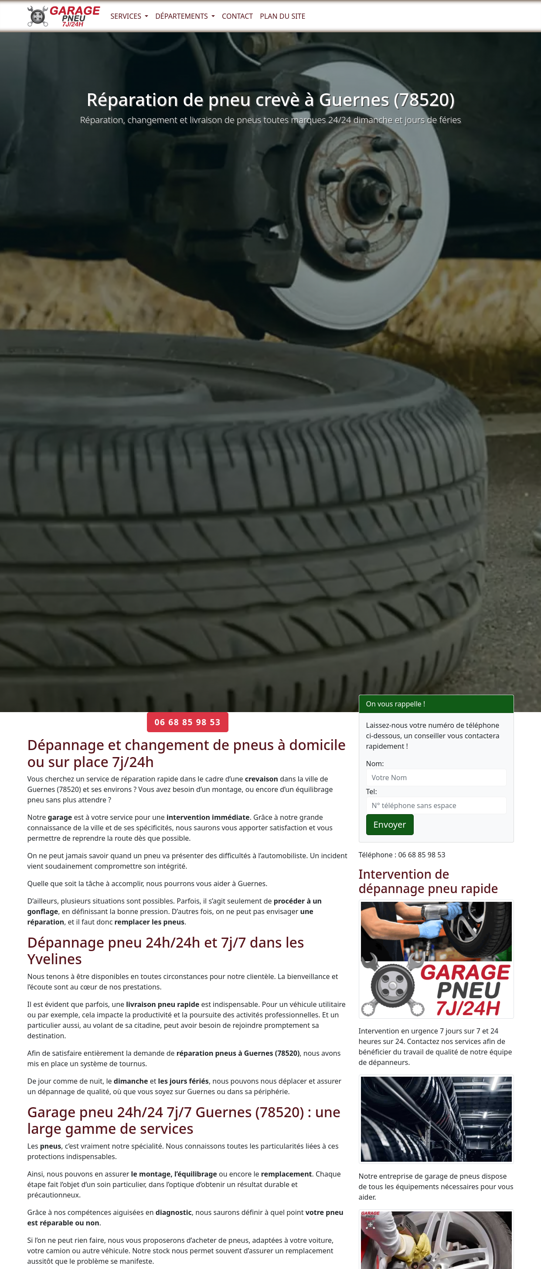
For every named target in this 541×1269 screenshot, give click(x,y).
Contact (237, 16)
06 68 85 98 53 (187, 722)
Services (127, 16)
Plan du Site (282, 16)
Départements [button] (182, 16)
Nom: (375, 763)
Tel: (371, 791)
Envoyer (390, 824)
